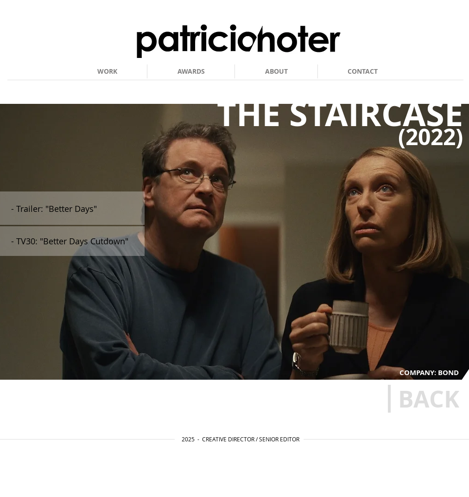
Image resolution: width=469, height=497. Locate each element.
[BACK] (428, 399)
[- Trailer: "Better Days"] (74, 209)
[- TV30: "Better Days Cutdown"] (74, 241)
